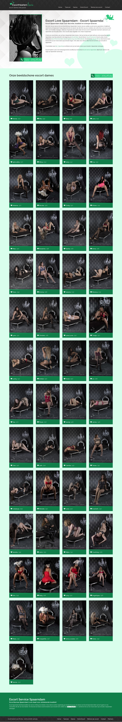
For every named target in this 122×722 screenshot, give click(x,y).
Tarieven (67, 7)
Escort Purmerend (91, 37)
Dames (75, 7)
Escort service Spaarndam (89, 49)
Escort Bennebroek (79, 39)
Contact (107, 7)
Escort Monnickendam (57, 39)
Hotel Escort (84, 7)
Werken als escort (96, 7)
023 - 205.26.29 (30, 60)
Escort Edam (75, 37)
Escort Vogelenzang (69, 39)
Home (60, 7)
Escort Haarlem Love (13, 719)
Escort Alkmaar (97, 39)
